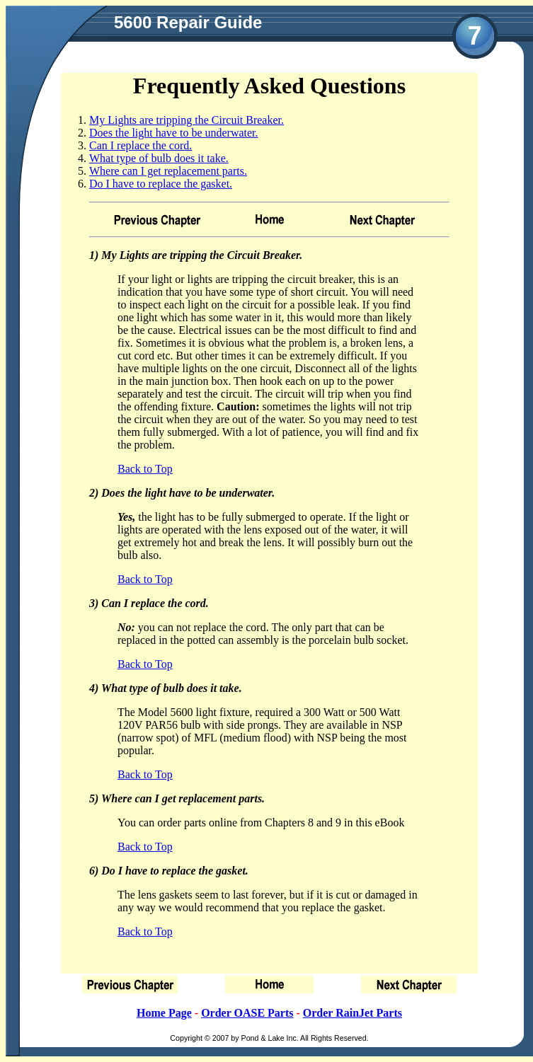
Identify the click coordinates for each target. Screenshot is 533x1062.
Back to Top (145, 469)
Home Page (164, 1013)
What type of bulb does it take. (159, 158)
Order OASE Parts (247, 1013)
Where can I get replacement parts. (168, 171)
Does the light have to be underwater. (173, 133)
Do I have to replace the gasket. (160, 184)
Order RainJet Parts (352, 1013)
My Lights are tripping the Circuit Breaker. (186, 120)
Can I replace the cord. (140, 145)
